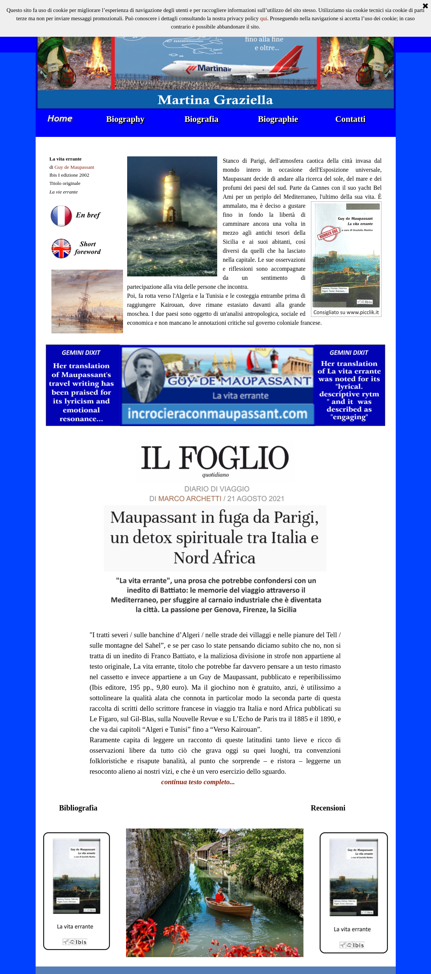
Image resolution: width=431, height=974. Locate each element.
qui (263, 7)
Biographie (278, 119)
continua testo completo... (198, 782)
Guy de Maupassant (74, 167)
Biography (125, 119)
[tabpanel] (87, 240)
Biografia (202, 119)
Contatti (350, 119)
